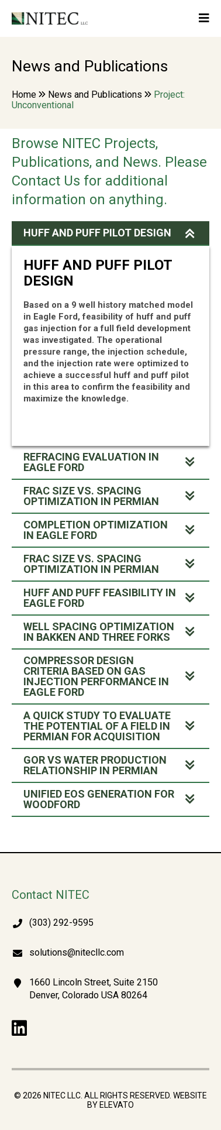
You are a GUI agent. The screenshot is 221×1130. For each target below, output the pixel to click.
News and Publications (95, 94)
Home (24, 94)
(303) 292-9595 (61, 922)
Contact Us (46, 181)
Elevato (116, 1105)
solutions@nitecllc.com (76, 952)
